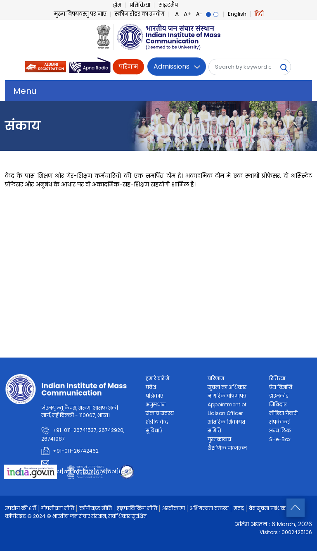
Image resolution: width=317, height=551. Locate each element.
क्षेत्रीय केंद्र (157, 421)
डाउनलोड (279, 395)
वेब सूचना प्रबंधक (267, 508)
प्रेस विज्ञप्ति (280, 387)
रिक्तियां (277, 378)
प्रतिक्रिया (140, 5)
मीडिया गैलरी (283, 413)
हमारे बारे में (157, 378)
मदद (239, 508)
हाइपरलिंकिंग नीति (137, 508)
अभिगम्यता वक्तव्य (209, 508)
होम (117, 5)
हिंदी (259, 14)
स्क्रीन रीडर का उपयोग (139, 14)
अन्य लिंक (280, 430)
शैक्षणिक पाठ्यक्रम (227, 447)
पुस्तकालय (219, 439)
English (237, 14)
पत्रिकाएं (154, 395)
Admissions (171, 66)
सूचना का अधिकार (227, 387)
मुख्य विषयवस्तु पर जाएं (80, 14)
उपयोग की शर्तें (20, 508)
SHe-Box (280, 439)
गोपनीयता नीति (57, 508)
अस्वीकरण (173, 508)
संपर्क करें (279, 421)
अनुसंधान (156, 404)
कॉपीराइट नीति (95, 508)
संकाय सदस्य (160, 413)
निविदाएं (277, 404)
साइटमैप (168, 5)
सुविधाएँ (154, 430)
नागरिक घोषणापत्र (227, 395)
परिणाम (128, 66)
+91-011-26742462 (76, 450)
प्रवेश (151, 387)
